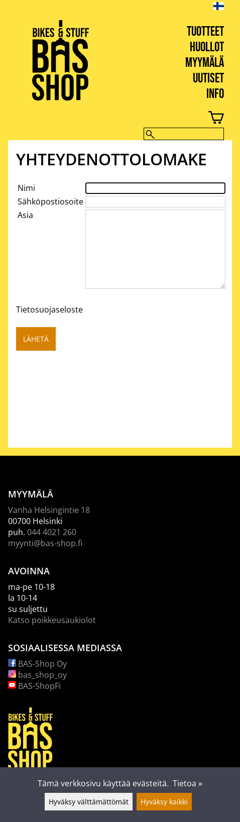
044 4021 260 (51, 532)
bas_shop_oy (37, 674)
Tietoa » (187, 783)
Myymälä (204, 63)
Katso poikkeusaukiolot (52, 620)
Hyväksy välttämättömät (89, 801)
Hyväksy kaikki (164, 801)
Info (215, 94)
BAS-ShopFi (34, 685)
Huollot (207, 47)
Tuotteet (205, 32)
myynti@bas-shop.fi (45, 543)
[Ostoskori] (112, 119)
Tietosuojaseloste (49, 309)
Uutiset (208, 78)
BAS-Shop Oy (37, 663)
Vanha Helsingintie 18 (49, 510)
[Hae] (184, 134)
